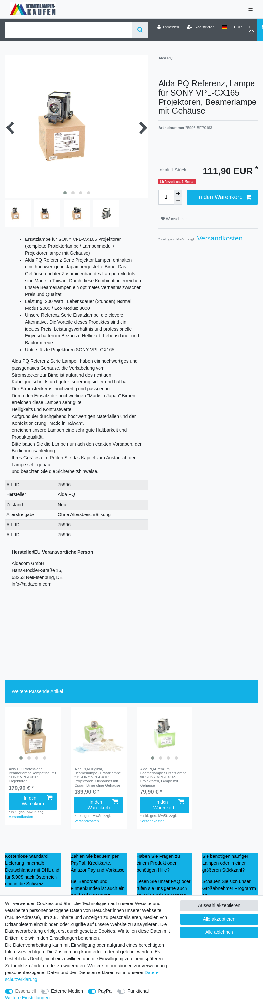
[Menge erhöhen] (178, 193)
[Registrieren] (201, 27)
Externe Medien (67, 991)
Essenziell (25, 991)
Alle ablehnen (219, 932)
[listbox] (33, 735)
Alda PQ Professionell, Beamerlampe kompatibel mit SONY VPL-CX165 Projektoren (32, 775)
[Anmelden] (168, 27)
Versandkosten (219, 238)
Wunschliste (174, 219)
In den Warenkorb (224, 197)
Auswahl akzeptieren (219, 905)
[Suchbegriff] (68, 30)
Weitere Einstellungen (27, 997)
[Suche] (140, 30)
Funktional (138, 991)
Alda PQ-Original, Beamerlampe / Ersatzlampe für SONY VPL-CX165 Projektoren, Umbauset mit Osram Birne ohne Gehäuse (97, 777)
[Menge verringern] (178, 201)
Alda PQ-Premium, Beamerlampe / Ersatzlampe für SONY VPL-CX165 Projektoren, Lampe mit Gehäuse (163, 777)
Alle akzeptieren (219, 919)
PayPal (105, 991)
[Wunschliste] (251, 30)
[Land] (224, 27)
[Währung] (238, 27)
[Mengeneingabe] (166, 197)
